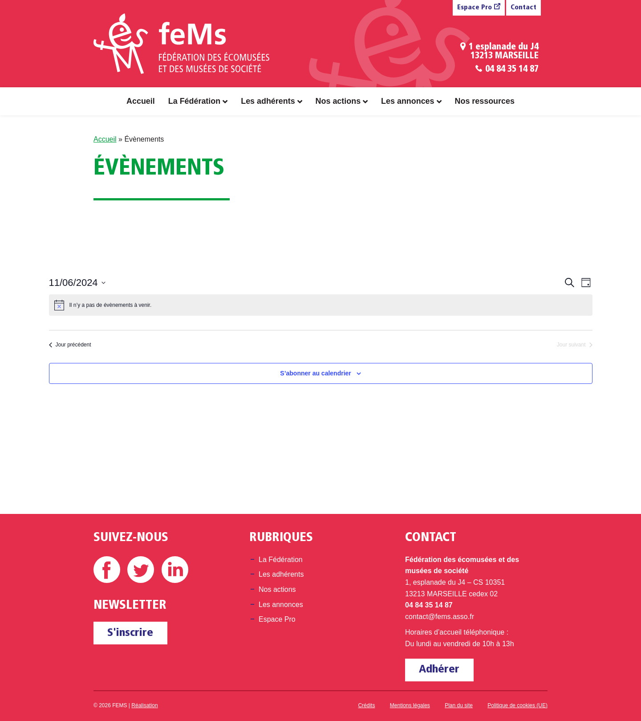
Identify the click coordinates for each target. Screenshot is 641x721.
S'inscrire (130, 633)
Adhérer (439, 669)
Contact (523, 7)
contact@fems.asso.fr (439, 616)
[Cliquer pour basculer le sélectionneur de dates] (77, 282)
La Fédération (194, 101)
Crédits (366, 705)
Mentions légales (410, 705)
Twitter (140, 569)
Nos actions (338, 101)
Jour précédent (70, 345)
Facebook (106, 569)
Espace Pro (474, 7)
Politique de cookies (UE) (517, 705)
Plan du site (459, 705)
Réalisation (144, 705)
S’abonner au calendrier (315, 373)
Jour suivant (574, 345)
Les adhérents (268, 101)
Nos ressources (485, 101)
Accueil (140, 101)
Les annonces (407, 101)
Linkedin (175, 569)
